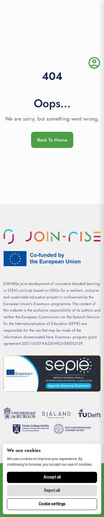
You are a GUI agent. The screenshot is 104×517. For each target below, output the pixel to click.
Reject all (52, 490)
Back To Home (52, 140)
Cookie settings (52, 504)
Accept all (52, 477)
